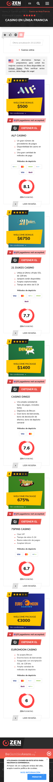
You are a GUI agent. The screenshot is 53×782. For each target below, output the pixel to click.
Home (5, 11)
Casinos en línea (18, 11)
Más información (30, 772)
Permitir (37, 777)
